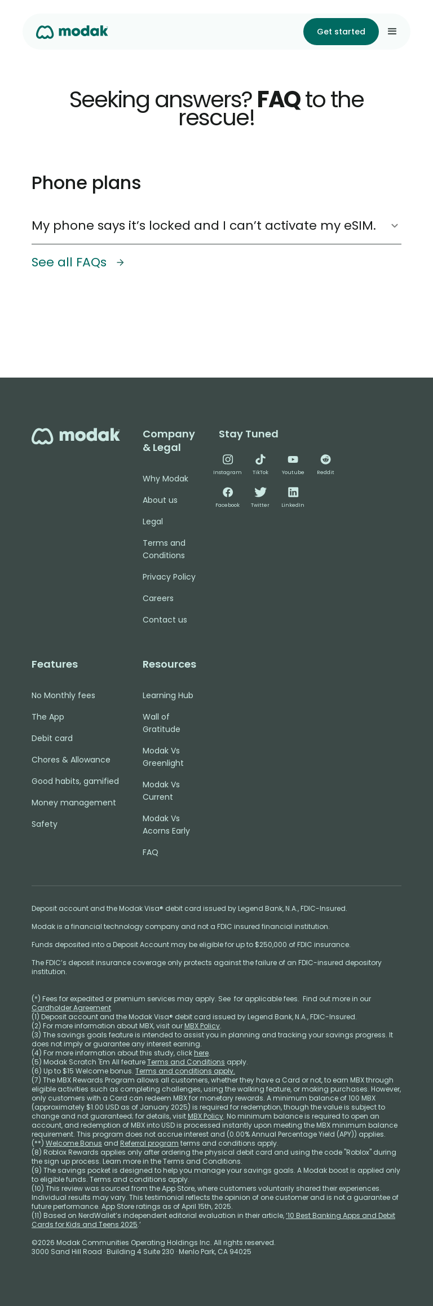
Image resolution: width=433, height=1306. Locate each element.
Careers (158, 598)
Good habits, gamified (75, 781)
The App (48, 716)
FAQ (150, 852)
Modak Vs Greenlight (163, 757)
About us (160, 500)
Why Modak (165, 478)
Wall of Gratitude (161, 723)
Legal (153, 521)
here (201, 1053)
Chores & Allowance (71, 759)
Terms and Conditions (164, 549)
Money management (74, 802)
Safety (45, 824)
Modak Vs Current (161, 791)
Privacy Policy (169, 576)
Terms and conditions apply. (185, 1071)
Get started (341, 31)
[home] (72, 31)
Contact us (165, 619)
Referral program (149, 1143)
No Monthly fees (63, 695)
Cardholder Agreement (71, 1008)
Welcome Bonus (74, 1143)
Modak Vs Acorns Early (166, 824)
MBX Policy (202, 1026)
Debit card (52, 738)
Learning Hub (168, 695)
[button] (392, 31)
